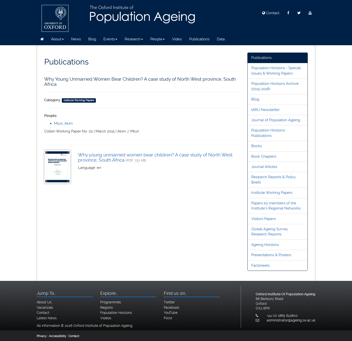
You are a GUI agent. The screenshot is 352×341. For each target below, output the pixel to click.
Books (256, 146)
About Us (44, 302)
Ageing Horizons (265, 244)
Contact (270, 13)
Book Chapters (263, 156)
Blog (92, 39)
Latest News (47, 318)
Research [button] (134, 39)
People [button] (157, 39)
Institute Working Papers (271, 192)
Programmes (110, 302)
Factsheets (260, 265)
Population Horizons (116, 313)
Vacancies (45, 307)
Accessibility (57, 336)
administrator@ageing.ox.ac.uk (291, 320)
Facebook (171, 307)
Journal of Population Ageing (275, 120)
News (76, 39)
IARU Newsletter (265, 110)
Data (221, 39)
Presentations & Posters (271, 255)
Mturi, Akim (63, 123)
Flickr (168, 318)
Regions (106, 307)
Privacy (42, 336)
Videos (105, 318)
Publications (199, 39)
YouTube (170, 313)
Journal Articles (264, 167)
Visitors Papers (263, 219)
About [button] (57, 39)
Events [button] (110, 39)
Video (177, 39)
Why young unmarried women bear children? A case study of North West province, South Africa (155, 157)
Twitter (169, 302)
